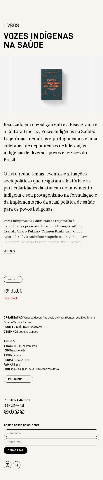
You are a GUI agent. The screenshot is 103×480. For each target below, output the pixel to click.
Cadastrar (16, 450)
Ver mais (9, 252)
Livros (11, 26)
